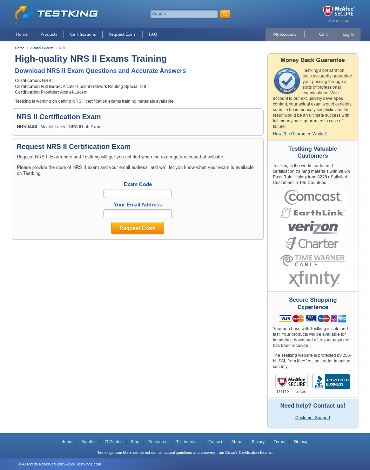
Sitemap (301, 441)
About (237, 441)
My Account (284, 34)
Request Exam (122, 34)
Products (49, 34)
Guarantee (157, 441)
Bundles (88, 441)
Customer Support (312, 417)
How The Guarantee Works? (300, 133)
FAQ (153, 34)
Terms (279, 441)
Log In (348, 34)
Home (22, 34)
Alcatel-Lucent (41, 48)
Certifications (83, 34)
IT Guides (113, 441)
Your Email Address (138, 204)
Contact (215, 441)
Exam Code (138, 184)
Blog (135, 441)
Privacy (258, 441)
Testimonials (187, 441)
